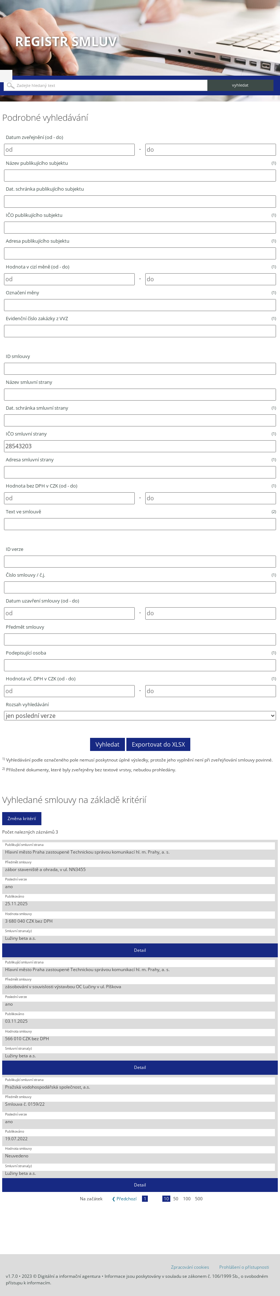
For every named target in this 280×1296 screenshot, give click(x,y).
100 (187, 1199)
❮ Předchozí (124, 1199)
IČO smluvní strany (141, 433)
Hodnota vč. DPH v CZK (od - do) (141, 678)
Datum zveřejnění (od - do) (34, 137)
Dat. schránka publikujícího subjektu (45, 189)
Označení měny (141, 292)
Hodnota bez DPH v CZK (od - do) (141, 485)
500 (199, 1199)
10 (166, 1199)
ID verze (14, 549)
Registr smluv (66, 41)
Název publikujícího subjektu (141, 163)
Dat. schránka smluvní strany (141, 408)
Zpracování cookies (190, 1267)
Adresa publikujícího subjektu (141, 241)
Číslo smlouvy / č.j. (141, 575)
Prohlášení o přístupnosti (244, 1267)
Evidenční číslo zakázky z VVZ (141, 318)
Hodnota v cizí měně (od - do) (141, 266)
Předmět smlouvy (25, 627)
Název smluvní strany (29, 382)
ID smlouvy (18, 356)
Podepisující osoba (141, 652)
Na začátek (91, 1199)
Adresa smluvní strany (141, 459)
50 (175, 1199)
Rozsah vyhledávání (27, 704)
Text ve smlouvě (141, 511)
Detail (140, 950)
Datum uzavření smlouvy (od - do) (42, 600)
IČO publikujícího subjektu (141, 215)
